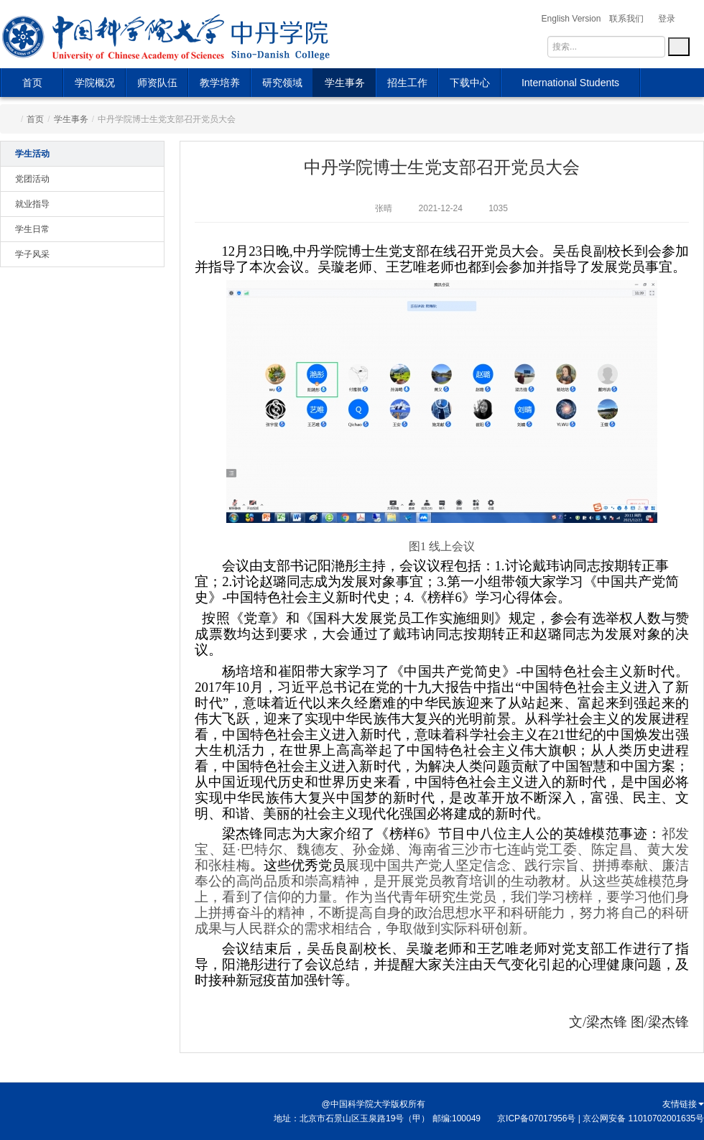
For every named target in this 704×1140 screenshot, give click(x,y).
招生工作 (407, 82)
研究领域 (282, 82)
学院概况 (95, 82)
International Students (570, 82)
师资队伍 (157, 82)
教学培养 (220, 82)
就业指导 (32, 204)
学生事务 (345, 82)
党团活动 (32, 179)
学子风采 (32, 254)
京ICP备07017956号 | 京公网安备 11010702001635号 (600, 1118)
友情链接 (683, 1104)
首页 (32, 82)
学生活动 (32, 154)
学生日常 (32, 229)
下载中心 (470, 82)
